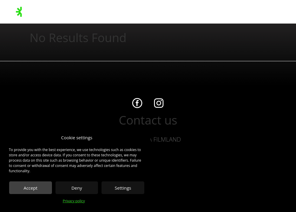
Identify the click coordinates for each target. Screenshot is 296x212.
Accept (30, 188)
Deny (76, 188)
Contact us (148, 120)
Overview (177, 12)
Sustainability (108, 12)
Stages (64, 12)
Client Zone (271, 12)
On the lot (133, 12)
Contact (198, 12)
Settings (123, 188)
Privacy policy (74, 200)
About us (155, 12)
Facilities (83, 12)
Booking (249, 12)
